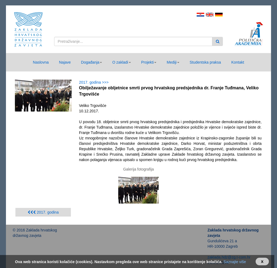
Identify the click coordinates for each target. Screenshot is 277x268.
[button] (91, 62)
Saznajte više (234, 262)
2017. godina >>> (95, 82)
